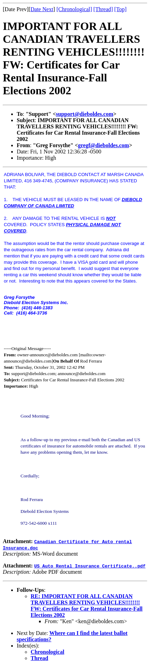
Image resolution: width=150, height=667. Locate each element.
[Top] (120, 9)
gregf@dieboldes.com (103, 145)
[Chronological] (74, 9)
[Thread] (103, 9)
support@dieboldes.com (84, 114)
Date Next (42, 9)
